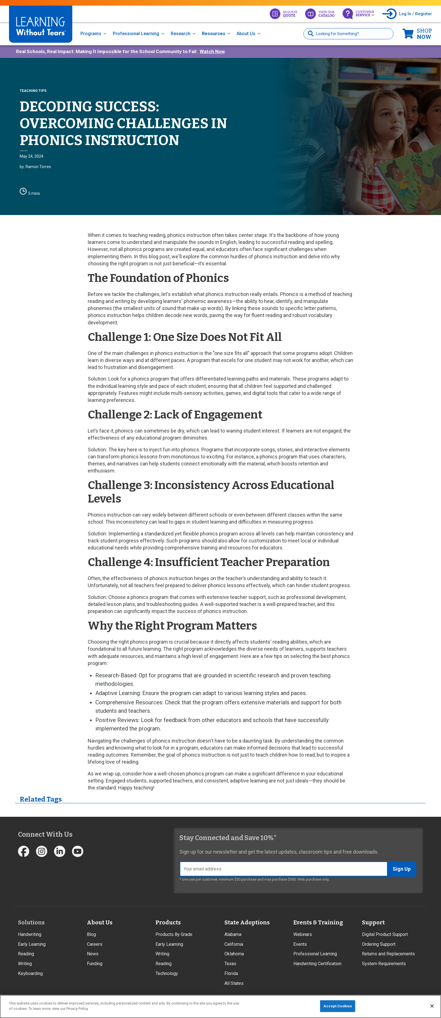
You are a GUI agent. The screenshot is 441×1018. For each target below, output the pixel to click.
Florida (231, 973)
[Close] (432, 1006)
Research (180, 33)
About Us (246, 33)
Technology (167, 973)
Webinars (302, 934)
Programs (90, 33)
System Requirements (384, 963)
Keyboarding (30, 973)
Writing (25, 963)
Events (300, 944)
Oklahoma (234, 953)
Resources (213, 33)
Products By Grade (174, 934)
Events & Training (318, 922)
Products (168, 922)
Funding (94, 963)
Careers (94, 944)
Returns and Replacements (388, 953)
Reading (26, 953)
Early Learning (32, 944)
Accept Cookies (337, 1006)
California (233, 944)
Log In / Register (415, 13)
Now (424, 33)
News (92, 953)
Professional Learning (136, 33)
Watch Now (212, 51)
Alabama (232, 934)
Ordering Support (378, 944)
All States (234, 983)
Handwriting (29, 934)
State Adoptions (247, 922)
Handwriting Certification (317, 963)
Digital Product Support (385, 934)
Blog (91, 934)
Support (373, 922)
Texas (230, 963)
